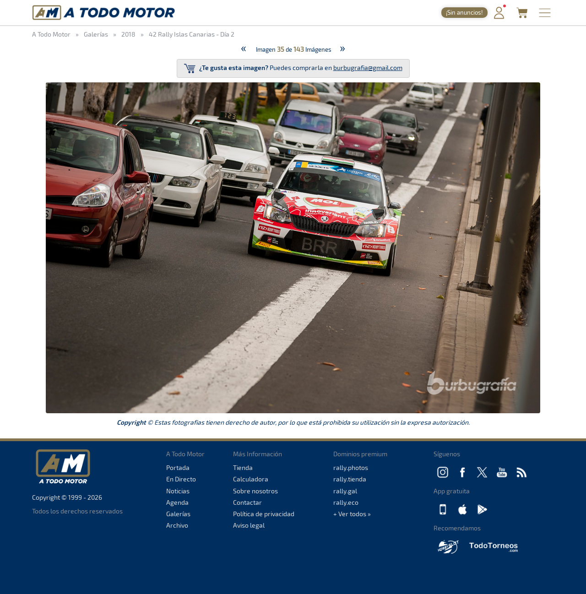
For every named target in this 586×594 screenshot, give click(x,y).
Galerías (178, 514)
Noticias (178, 491)
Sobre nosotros (255, 491)
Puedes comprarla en (293, 68)
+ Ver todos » (352, 514)
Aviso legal (249, 525)
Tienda (243, 467)
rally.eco (345, 502)
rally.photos (350, 467)
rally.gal (345, 491)
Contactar (247, 502)
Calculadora (250, 479)
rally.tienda (349, 479)
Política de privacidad (263, 514)
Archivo (177, 525)
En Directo (181, 479)
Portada (178, 467)
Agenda (177, 502)
